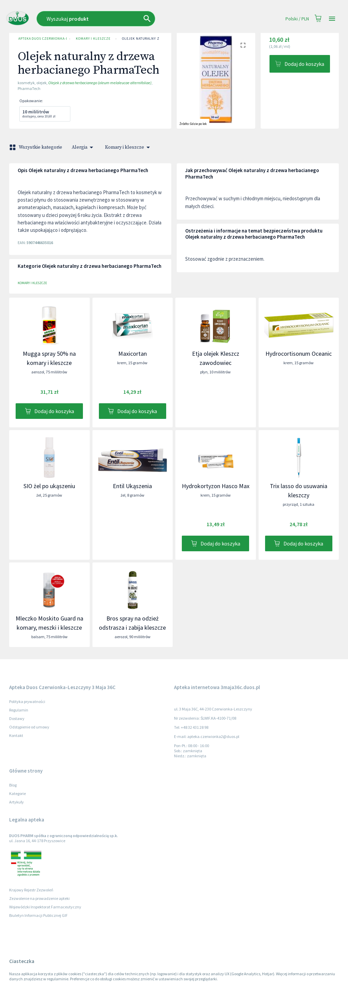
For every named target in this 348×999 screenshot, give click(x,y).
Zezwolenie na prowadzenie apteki (39, 898)
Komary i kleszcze (93, 38)
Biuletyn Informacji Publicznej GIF (38, 915)
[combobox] (121, 18)
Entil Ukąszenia (132, 486)
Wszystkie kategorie (36, 147)
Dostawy (16, 718)
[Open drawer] (332, 18)
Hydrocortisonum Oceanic (298, 353)
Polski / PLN (297, 18)
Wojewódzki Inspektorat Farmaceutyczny (45, 906)
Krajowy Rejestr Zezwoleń (31, 889)
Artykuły (16, 801)
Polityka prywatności (27, 701)
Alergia (84, 147)
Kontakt (16, 735)
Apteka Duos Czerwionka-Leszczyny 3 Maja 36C (41, 38)
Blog (13, 785)
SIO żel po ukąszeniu (49, 486)
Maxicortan (132, 353)
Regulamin (18, 710)
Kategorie (17, 793)
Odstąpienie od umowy (29, 726)
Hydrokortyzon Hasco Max (215, 486)
